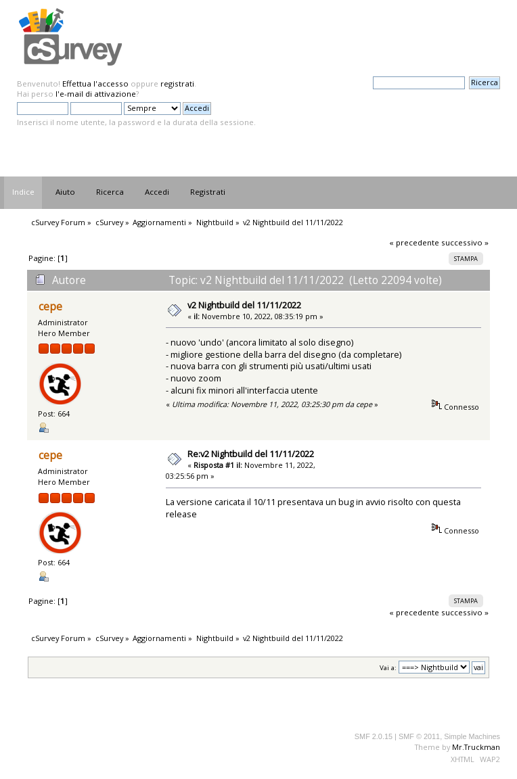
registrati (177, 83)
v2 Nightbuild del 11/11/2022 (244, 305)
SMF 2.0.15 (373, 736)
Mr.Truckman (476, 747)
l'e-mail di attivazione (95, 94)
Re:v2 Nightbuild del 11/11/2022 (250, 454)
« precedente (414, 242)
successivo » (465, 242)
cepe (50, 307)
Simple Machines (472, 736)
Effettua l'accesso (95, 83)
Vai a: (388, 667)
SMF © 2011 (419, 736)
